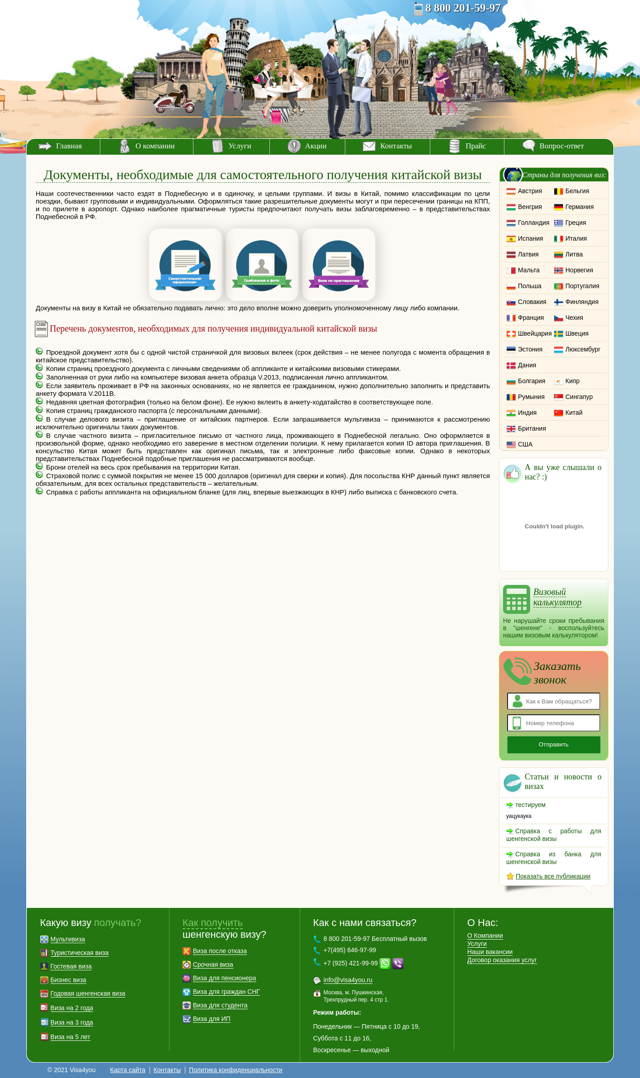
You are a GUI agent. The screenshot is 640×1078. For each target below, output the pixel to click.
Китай (574, 412)
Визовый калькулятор (557, 597)
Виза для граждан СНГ (226, 991)
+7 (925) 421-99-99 (351, 963)
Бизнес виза (68, 979)
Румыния (531, 396)
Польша (529, 286)
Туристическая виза (80, 952)
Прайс (476, 146)
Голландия (534, 222)
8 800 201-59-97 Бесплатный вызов (375, 938)
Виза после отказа (220, 951)
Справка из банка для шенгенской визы (553, 857)
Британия (532, 428)
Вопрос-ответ (562, 146)
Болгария (532, 381)
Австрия (530, 191)
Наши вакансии (490, 951)
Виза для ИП (212, 1018)
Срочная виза (213, 964)
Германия (579, 206)
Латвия (528, 254)
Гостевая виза (71, 966)
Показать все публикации (553, 876)
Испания (530, 238)
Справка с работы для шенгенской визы (553, 834)
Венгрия (530, 206)
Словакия (532, 301)
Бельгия (577, 191)
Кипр (572, 381)
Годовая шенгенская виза (88, 993)
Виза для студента (220, 1005)
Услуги (239, 146)
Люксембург (583, 349)
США (525, 444)
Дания (527, 365)
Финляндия (581, 301)
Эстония (530, 349)
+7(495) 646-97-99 (350, 950)
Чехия (574, 317)
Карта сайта (128, 1069)
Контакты (396, 146)
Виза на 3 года (72, 1022)
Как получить (213, 922)
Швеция (576, 333)
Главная (69, 146)
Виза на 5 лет (70, 1036)
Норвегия (579, 270)
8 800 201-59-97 (463, 8)
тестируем (530, 804)
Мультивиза (68, 939)
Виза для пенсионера (224, 978)
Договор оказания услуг (502, 960)
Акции (316, 146)
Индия (527, 412)
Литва (574, 254)
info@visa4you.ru (348, 979)
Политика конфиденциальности (235, 1069)
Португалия (582, 286)
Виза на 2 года (72, 1008)
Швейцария (535, 333)
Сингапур (579, 396)
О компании (155, 146)
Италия (576, 238)
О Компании (485, 935)
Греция (575, 222)
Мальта (529, 270)
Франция (531, 317)
